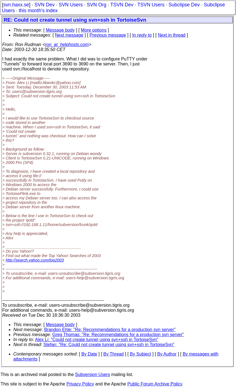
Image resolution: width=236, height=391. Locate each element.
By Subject (140, 354)
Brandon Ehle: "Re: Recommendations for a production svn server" (110, 329)
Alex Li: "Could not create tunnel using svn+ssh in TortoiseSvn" (96, 339)
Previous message (108, 35)
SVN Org (96, 4)
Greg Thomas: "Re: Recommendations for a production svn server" (118, 334)
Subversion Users (92, 374)
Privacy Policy (80, 384)
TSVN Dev (121, 4)
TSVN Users (150, 4)
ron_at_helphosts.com (66, 44)
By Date (89, 354)
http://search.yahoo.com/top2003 (35, 260)
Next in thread (172, 35)
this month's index (38, 10)
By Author (166, 354)
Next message (69, 35)
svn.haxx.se (16, 4)
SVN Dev (44, 4)
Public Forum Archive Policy (154, 384)
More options (94, 30)
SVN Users (71, 4)
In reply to (142, 35)
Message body (60, 30)
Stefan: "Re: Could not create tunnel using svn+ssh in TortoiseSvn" (109, 344)
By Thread (113, 354)
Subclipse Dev (184, 4)
